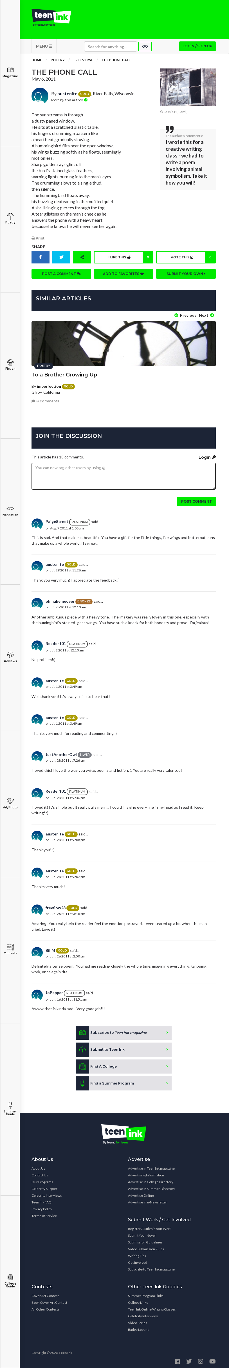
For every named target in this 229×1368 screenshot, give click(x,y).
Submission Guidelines (145, 1241)
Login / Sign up (197, 48)
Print (38, 240)
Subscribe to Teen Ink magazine (151, 1268)
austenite (67, 95)
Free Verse (83, 62)
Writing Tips (137, 1254)
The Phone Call (116, 62)
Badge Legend (138, 1328)
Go (145, 48)
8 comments (45, 400)
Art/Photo (10, 803)
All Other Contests (46, 1308)
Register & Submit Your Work (149, 1227)
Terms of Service (44, 1214)
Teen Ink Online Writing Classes (152, 1308)
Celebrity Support (44, 1187)
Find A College (96, 1065)
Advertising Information (146, 1174)
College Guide (10, 1281)
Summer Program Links (145, 1294)
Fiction (10, 365)
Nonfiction (10, 511)
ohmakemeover (60, 599)
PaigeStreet (57, 520)
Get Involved (137, 1261)
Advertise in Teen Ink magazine (151, 1167)
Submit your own (186, 275)
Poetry (10, 218)
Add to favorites (123, 275)
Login (207, 455)
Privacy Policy (42, 1207)
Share (38, 248)
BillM (50, 948)
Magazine (10, 72)
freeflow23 (56, 906)
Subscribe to (111, 1031)
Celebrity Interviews (47, 1194)
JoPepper (54, 991)
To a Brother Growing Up (64, 373)
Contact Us (40, 1174)
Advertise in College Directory (150, 1180)
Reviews (10, 657)
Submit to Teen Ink (100, 1048)
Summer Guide (10, 1109)
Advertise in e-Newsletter (147, 1201)
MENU (44, 48)
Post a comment (61, 275)
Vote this (192, 259)
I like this (130, 259)
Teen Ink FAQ (41, 1201)
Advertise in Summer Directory (151, 1187)
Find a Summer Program (105, 1082)
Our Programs (42, 1180)
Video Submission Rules (146, 1247)
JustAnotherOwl (61, 753)
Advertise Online (141, 1194)
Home (37, 62)
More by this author (69, 102)
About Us (38, 1167)
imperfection (49, 384)
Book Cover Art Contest (49, 1301)
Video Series (137, 1321)
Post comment (196, 500)
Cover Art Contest (45, 1294)
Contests (10, 949)
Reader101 (56, 642)
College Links (138, 1301)
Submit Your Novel (142, 1234)
